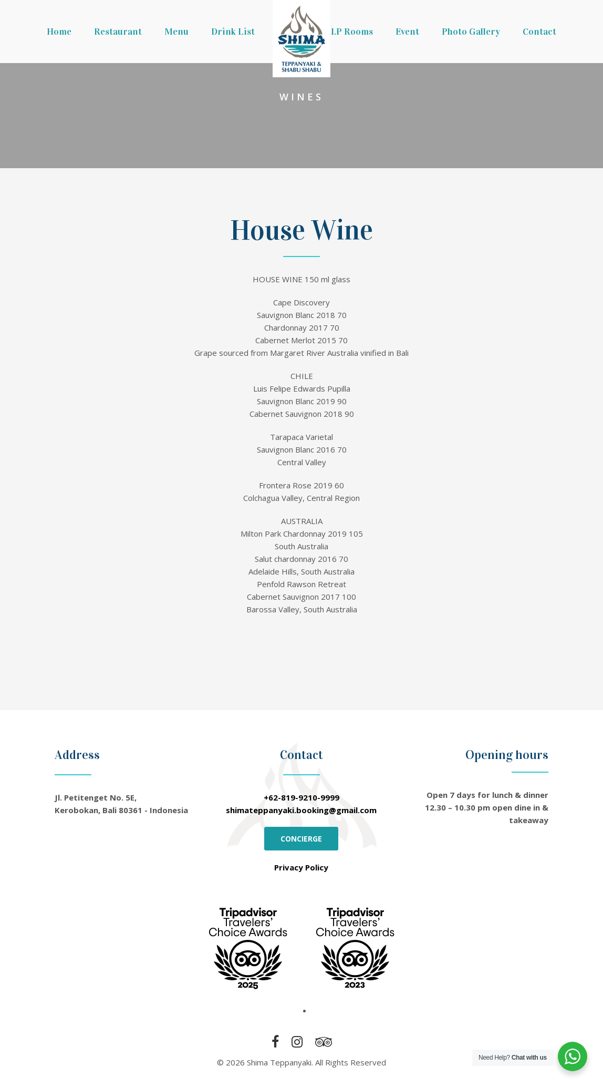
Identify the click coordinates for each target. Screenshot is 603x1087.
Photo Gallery (471, 31)
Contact (539, 31)
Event (407, 31)
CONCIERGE (301, 839)
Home (59, 31)
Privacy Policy (301, 867)
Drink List (233, 31)
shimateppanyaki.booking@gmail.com (301, 810)
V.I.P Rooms (348, 31)
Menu (176, 31)
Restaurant (118, 31)
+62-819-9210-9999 (301, 797)
